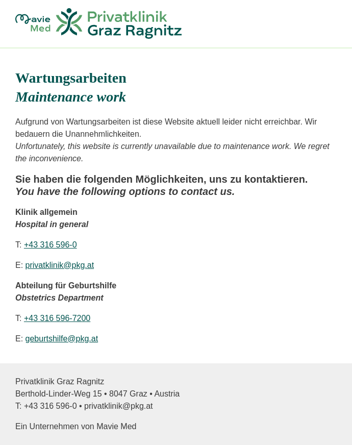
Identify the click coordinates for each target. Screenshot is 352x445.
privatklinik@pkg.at (60, 265)
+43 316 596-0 (50, 244)
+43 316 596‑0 (50, 406)
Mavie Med (116, 426)
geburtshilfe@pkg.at (62, 338)
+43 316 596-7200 (57, 318)
